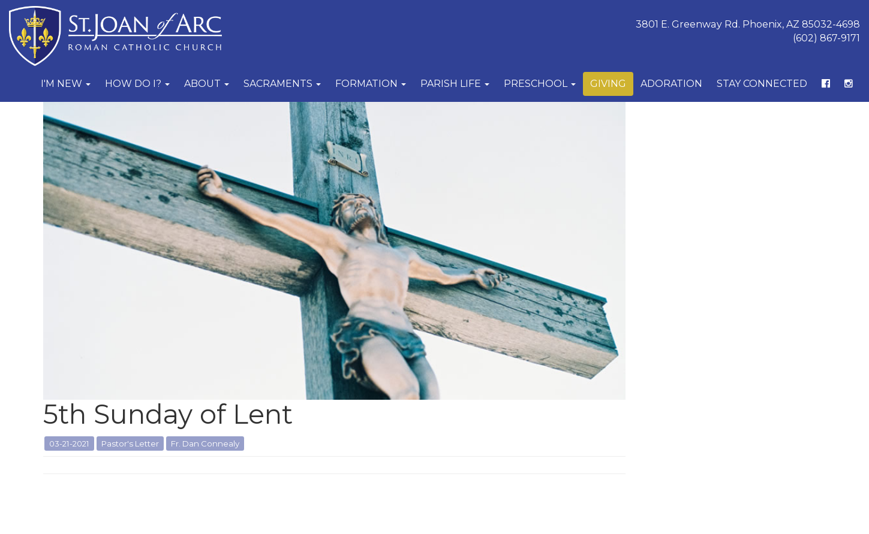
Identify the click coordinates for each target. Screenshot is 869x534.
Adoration (671, 83)
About (206, 83)
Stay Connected (762, 83)
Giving (608, 83)
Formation (370, 83)
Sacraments (282, 83)
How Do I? (137, 83)
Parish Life (454, 83)
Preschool (540, 83)
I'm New (66, 83)
